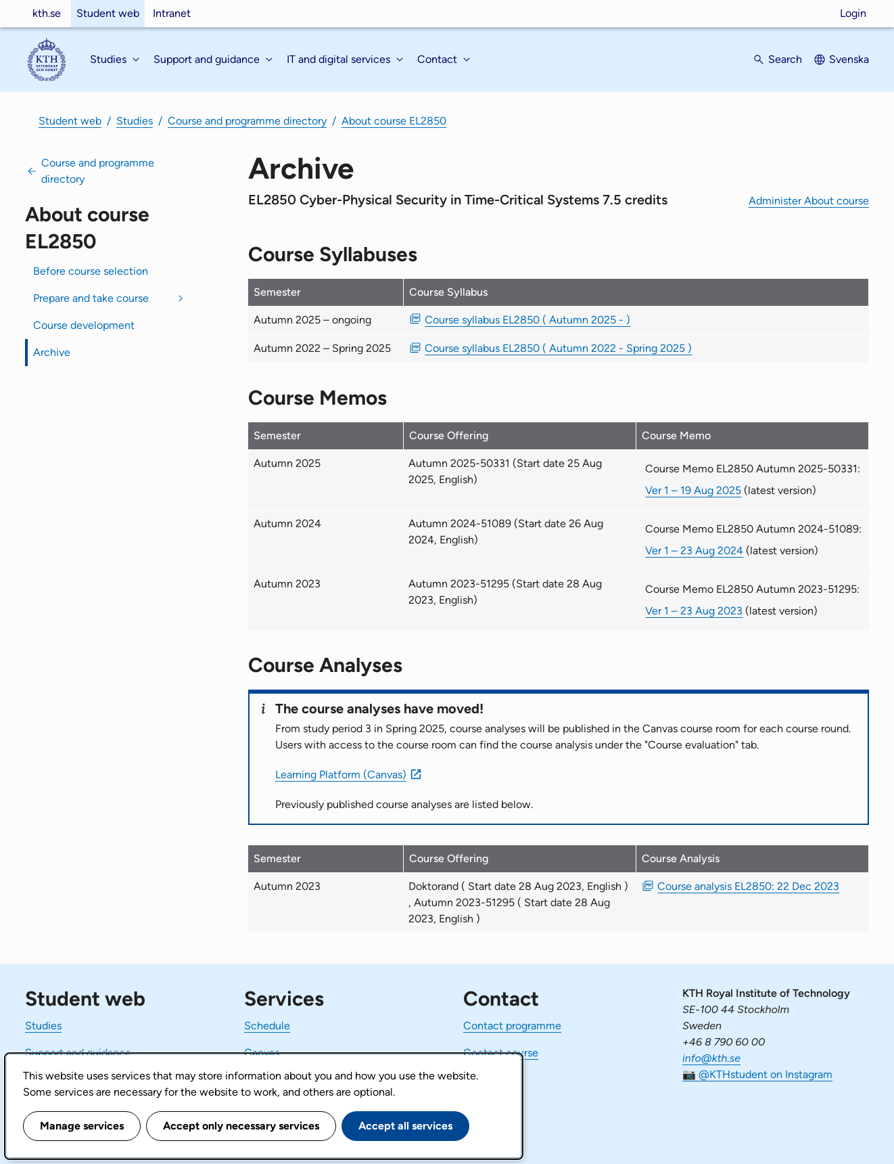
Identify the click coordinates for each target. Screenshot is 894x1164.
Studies (134, 120)
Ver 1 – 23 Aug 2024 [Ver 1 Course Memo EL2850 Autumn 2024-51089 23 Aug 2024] (694, 550)
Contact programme (512, 1025)
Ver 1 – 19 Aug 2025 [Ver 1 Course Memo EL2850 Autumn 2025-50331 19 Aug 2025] (693, 490)
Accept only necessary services (241, 1125)
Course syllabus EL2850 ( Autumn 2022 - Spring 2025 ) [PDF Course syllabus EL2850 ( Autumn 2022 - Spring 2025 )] (558, 348)
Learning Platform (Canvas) (340, 774)
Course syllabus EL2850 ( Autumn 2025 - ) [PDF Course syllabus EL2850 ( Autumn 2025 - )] (527, 319)
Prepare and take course (91, 298)
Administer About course (809, 200)
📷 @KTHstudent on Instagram (757, 1074)
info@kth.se (711, 1058)
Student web (107, 13)
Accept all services (405, 1125)
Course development (84, 325)
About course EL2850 (394, 120)
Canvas (261, 1052)
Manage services (82, 1125)
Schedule (267, 1025)
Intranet (172, 13)
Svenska (849, 59)
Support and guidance (78, 1052)
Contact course (500, 1052)
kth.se (46, 13)
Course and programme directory (247, 120)
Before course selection (90, 271)
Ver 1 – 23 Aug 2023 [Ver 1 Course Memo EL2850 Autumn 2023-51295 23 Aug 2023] (694, 610)
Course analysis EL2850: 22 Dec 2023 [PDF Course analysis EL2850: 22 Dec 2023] (748, 886)
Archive (51, 352)
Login (853, 13)
